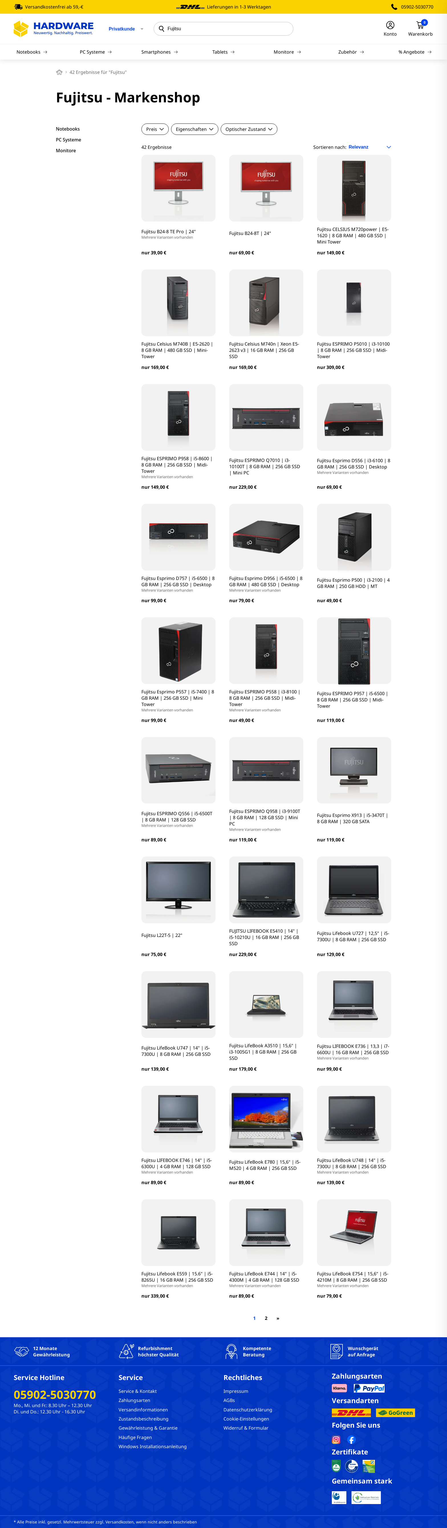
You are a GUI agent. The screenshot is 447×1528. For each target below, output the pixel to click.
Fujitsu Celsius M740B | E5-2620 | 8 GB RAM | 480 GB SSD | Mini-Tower (177, 350)
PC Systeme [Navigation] (96, 52)
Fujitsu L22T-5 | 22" (161, 935)
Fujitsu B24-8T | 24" (250, 233)
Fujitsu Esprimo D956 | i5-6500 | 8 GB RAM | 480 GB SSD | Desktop (266, 584)
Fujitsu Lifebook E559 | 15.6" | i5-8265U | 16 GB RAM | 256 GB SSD (178, 1279)
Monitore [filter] (66, 150)
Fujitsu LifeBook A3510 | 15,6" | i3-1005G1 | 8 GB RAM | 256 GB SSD (263, 1051)
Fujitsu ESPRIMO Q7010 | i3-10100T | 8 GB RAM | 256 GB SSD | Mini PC (264, 466)
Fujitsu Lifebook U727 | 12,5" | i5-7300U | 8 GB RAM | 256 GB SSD (353, 936)
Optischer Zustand (249, 129)
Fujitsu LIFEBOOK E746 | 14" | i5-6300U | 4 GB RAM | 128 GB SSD (178, 1166)
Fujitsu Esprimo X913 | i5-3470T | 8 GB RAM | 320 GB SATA (352, 818)
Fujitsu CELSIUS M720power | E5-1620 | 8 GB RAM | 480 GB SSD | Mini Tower (353, 235)
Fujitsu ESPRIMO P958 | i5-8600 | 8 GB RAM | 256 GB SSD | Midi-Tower (178, 467)
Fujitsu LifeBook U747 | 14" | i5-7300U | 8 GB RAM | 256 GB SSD (176, 1051)
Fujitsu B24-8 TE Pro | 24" (168, 234)
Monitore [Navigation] (287, 52)
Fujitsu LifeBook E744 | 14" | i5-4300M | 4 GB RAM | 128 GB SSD (266, 1279)
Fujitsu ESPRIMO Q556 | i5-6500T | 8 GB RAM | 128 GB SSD (178, 819)
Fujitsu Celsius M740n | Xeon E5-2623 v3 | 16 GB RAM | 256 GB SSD (264, 350)
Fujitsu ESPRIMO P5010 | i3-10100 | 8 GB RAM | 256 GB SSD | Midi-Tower (353, 350)
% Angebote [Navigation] (415, 52)
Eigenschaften (195, 129)
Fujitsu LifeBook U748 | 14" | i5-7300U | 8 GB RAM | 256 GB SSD (354, 1166)
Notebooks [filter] (68, 129)
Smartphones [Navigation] (159, 52)
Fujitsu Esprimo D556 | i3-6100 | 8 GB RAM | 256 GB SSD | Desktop (354, 466)
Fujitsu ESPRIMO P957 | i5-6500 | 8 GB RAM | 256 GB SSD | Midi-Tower (352, 699)
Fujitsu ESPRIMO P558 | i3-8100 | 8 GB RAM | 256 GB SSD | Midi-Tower (266, 701)
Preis (155, 129)
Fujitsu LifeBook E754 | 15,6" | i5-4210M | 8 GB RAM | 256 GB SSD (354, 1279)
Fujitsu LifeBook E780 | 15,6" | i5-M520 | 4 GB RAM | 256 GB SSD (264, 1165)
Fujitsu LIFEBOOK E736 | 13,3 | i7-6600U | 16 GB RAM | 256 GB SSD (354, 1052)
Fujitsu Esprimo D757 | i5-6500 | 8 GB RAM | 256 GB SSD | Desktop (178, 584)
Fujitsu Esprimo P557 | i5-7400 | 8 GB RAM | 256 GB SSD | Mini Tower (178, 701)
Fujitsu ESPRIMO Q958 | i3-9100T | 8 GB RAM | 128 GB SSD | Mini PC (266, 820)
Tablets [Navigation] (223, 52)
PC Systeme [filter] (68, 140)
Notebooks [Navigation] (32, 52)
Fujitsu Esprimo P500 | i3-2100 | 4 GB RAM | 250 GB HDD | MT (353, 583)
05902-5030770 (417, 7)
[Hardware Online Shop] (54, 29)
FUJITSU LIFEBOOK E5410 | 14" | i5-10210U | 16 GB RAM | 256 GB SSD (264, 937)
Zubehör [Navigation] (351, 52)
